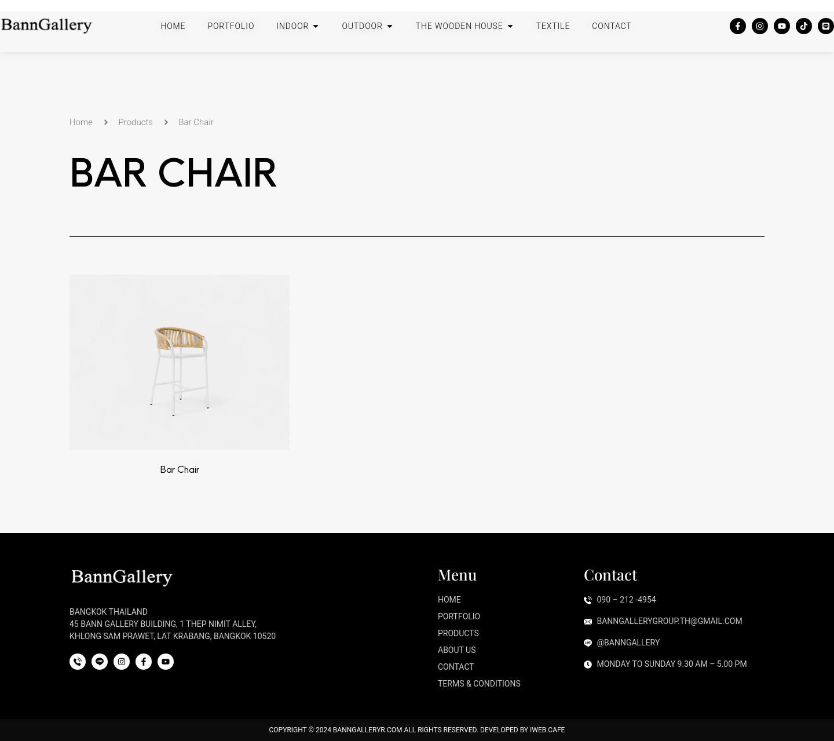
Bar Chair (179, 469)
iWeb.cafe (547, 730)
